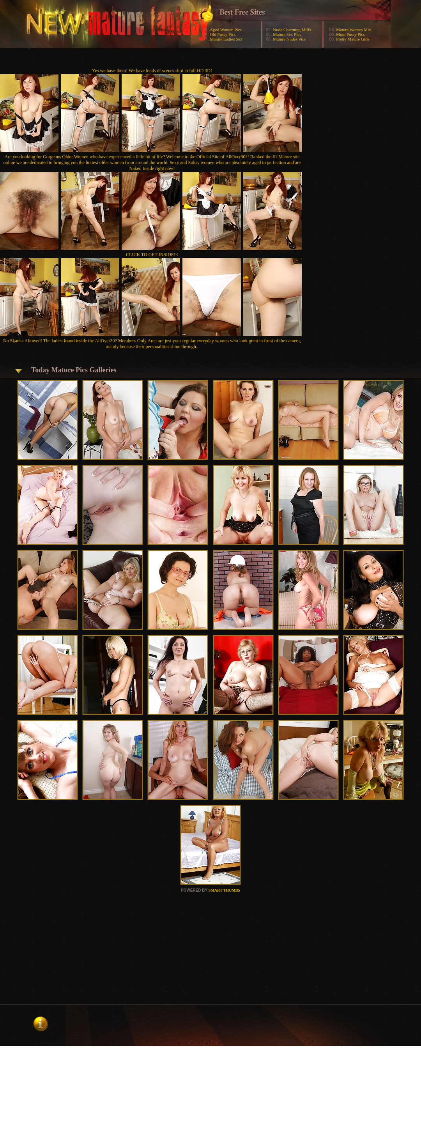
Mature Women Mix (353, 29)
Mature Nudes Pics (289, 39)
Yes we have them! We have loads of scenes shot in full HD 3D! (152, 70)
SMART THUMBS (224, 890)
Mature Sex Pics (287, 34)
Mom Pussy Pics (350, 34)
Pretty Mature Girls (353, 39)
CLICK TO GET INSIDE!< (152, 254)
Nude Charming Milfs (292, 29)
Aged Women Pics (225, 29)
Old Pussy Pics (222, 34)
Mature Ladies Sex (226, 39)
